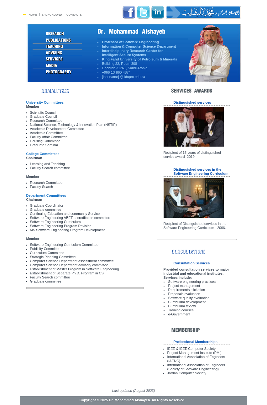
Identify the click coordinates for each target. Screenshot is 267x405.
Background (52, 14)
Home (33, 14)
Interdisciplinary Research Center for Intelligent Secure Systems (130, 53)
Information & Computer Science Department (139, 46)
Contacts (74, 14)
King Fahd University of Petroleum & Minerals (139, 59)
